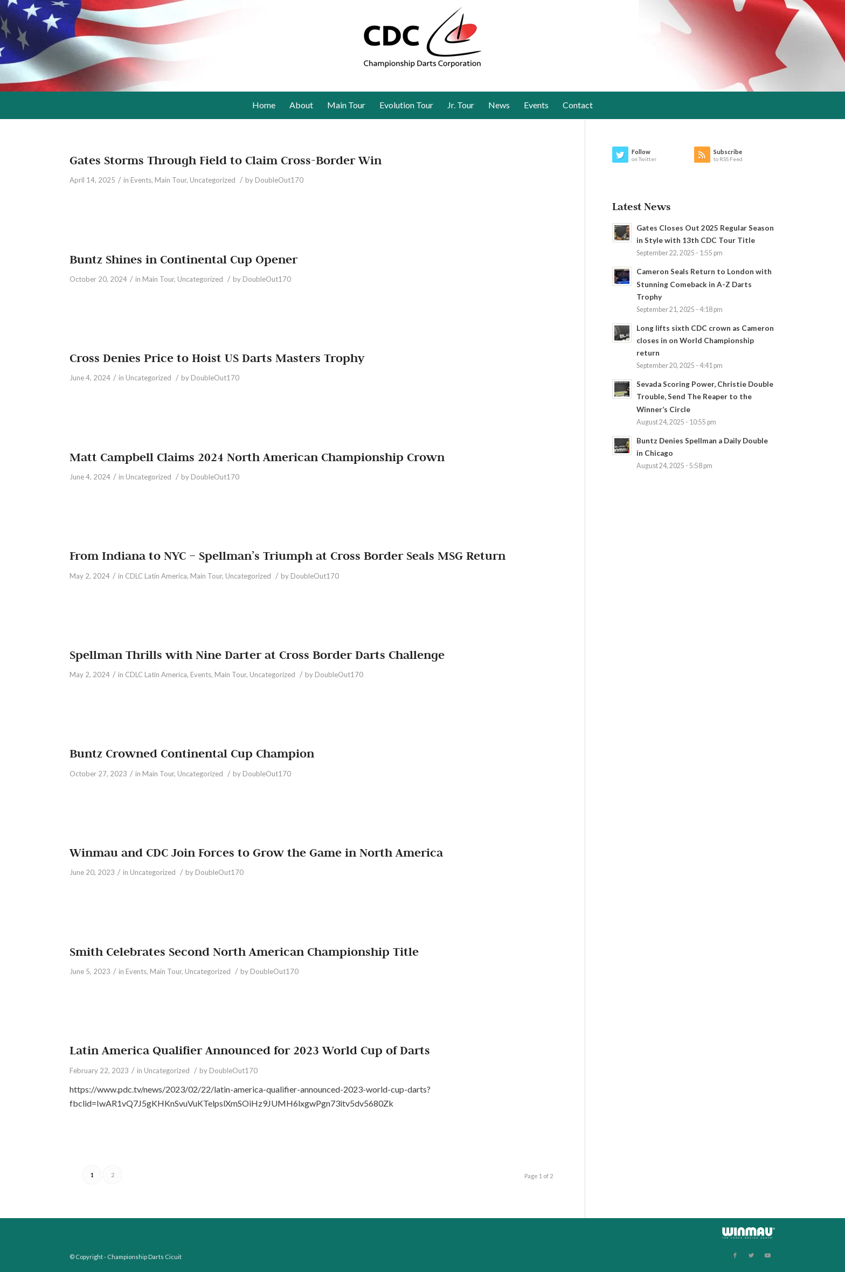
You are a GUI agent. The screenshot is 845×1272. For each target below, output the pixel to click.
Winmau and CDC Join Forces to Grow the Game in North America (256, 852)
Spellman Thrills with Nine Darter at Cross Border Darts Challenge (257, 654)
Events (140, 180)
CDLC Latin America (156, 576)
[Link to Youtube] (767, 1255)
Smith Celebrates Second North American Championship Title (244, 951)
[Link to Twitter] (751, 1255)
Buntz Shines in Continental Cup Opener (183, 259)
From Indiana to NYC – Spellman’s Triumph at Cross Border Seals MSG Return (287, 555)
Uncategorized (213, 180)
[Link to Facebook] (735, 1255)
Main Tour (170, 180)
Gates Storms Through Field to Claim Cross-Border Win (226, 160)
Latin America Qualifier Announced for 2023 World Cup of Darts (250, 1050)
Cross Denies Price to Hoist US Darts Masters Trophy (217, 357)
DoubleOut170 (279, 180)
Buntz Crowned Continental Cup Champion (192, 753)
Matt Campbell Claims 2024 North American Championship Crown (257, 456)
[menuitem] (263, 105)
